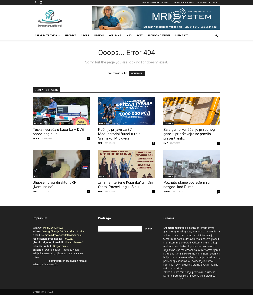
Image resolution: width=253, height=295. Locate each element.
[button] (216, 35)
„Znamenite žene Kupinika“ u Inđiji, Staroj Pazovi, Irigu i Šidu (126, 184)
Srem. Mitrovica (47, 35)
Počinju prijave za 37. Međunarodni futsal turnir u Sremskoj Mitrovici (120, 133)
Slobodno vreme (159, 35)
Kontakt (216, 2)
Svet (140, 35)
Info (129, 35)
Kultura (102, 176)
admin (36, 138)
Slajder (102, 123)
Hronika (70, 35)
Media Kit (181, 35)
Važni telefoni (203, 2)
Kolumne (115, 35)
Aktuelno (38, 123)
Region (99, 35)
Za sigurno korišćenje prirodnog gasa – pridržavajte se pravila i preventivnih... (189, 133)
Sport (85, 35)
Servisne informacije (184, 2)
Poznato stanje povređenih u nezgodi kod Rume (186, 184)
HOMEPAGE (136, 73)
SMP (100, 143)
